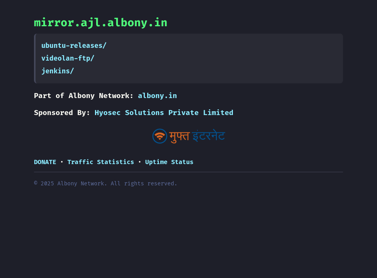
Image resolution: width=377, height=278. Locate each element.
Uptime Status (169, 162)
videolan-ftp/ (67, 58)
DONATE (45, 162)
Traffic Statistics (100, 162)
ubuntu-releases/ (74, 45)
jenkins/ (57, 71)
